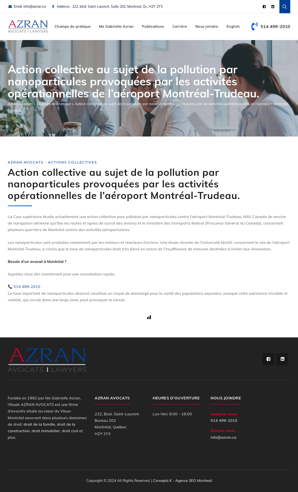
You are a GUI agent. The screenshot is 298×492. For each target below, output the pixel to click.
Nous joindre (206, 26)
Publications (153, 26)
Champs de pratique (73, 26)
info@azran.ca (35, 6)
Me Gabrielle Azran (116, 26)
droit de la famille (39, 424)
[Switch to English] (233, 26)
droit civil (70, 430)
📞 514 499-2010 (24, 286)
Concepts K (162, 480)
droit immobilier (46, 430)
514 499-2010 (224, 420)
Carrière (179, 26)
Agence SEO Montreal (193, 480)
